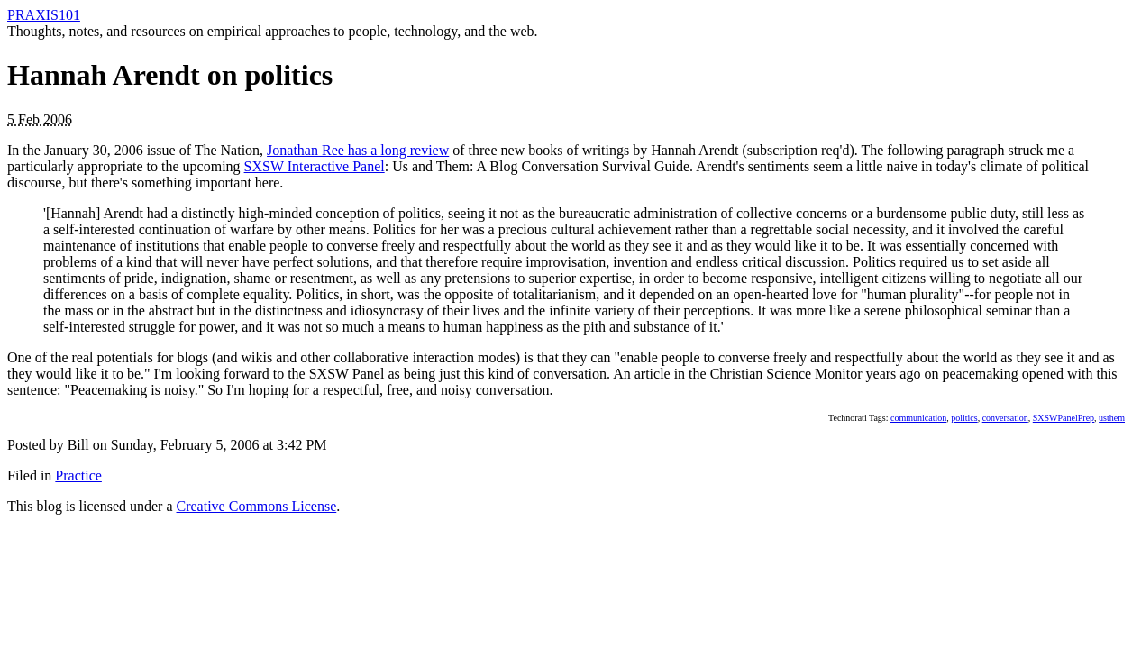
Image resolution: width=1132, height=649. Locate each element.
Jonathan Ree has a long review (358, 150)
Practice (78, 475)
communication (918, 418)
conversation (1005, 418)
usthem (1112, 418)
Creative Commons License (257, 506)
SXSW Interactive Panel (314, 166)
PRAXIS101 (43, 15)
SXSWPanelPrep (1063, 418)
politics (964, 418)
